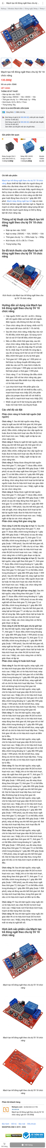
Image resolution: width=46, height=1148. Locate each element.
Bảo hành (5, 1124)
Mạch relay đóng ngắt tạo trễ (19, 201)
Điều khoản (31, 1124)
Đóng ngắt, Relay (31, 9)
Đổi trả (13, 1124)
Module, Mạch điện (15, 9)
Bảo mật (22, 1124)
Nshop (3, 9)
